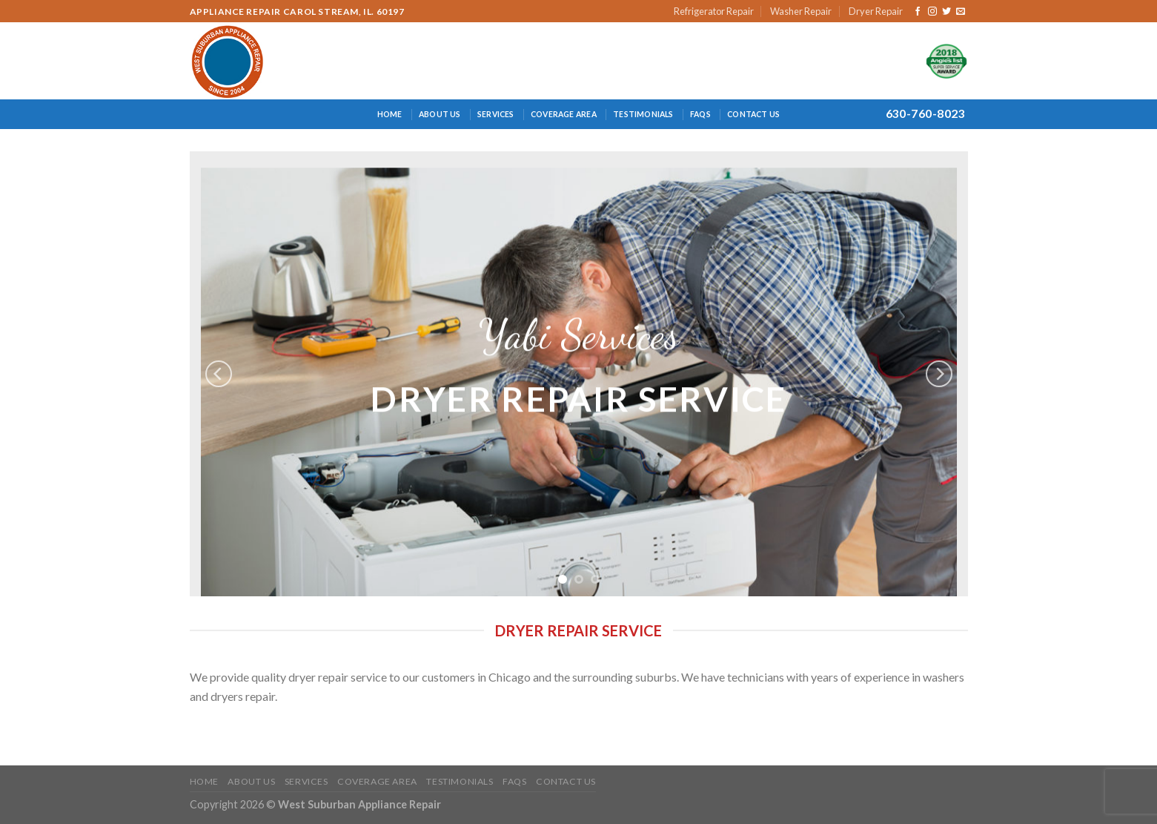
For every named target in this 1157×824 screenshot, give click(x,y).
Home (389, 114)
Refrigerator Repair (714, 11)
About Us (440, 114)
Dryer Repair (876, 11)
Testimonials (643, 114)
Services (495, 114)
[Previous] (218, 373)
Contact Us (753, 114)
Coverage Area (564, 114)
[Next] (939, 373)
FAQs (700, 114)
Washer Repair (801, 11)
